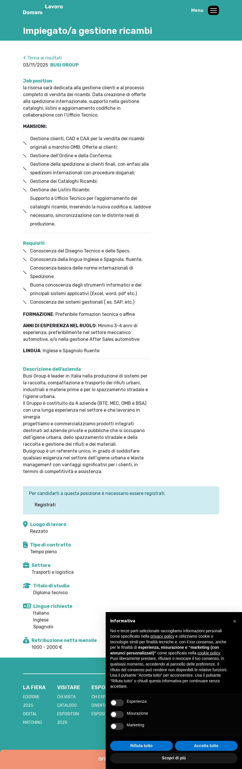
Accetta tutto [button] (206, 745)
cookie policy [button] (208, 653)
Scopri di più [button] (174, 758)
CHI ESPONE (102, 697)
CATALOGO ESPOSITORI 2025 (68, 714)
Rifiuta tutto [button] (141, 745)
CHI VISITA (66, 697)
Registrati (45, 504)
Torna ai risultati (42, 58)
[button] (234, 621)
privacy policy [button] (162, 636)
